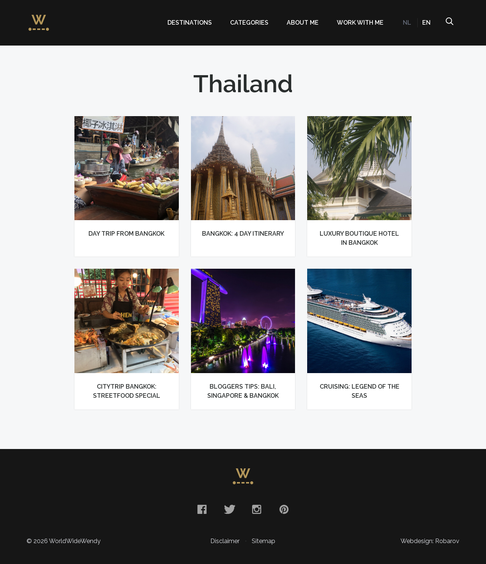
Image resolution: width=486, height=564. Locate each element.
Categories (249, 22)
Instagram (257, 509)
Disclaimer (225, 541)
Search (449, 22)
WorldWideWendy (39, 19)
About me (303, 22)
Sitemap (263, 541)
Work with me (360, 22)
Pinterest (284, 509)
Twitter (229, 509)
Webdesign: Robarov (430, 541)
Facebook (202, 509)
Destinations (189, 22)
